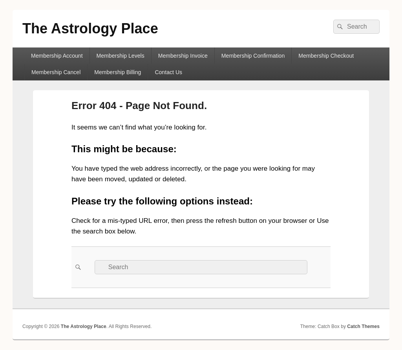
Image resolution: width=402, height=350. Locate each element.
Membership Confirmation (253, 56)
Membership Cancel (55, 72)
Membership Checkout (326, 56)
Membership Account (57, 56)
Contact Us (168, 72)
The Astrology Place (90, 28)
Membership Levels (120, 56)
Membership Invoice (183, 56)
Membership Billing (117, 72)
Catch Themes (363, 326)
